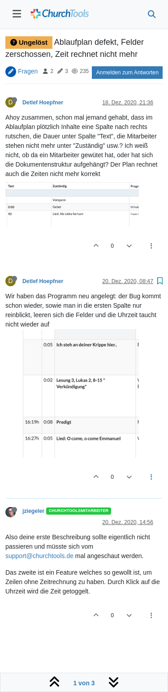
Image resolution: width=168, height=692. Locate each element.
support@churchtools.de (39, 555)
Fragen (28, 70)
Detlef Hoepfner (42, 102)
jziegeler (33, 511)
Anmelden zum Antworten (127, 72)
